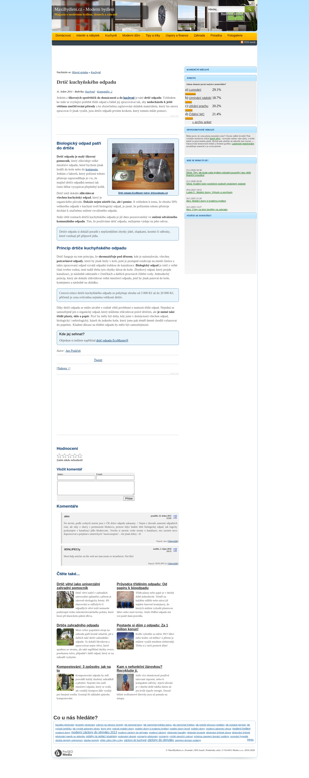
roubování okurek (127, 739)
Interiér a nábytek (88, 35)
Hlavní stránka (80, 72)
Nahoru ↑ (63, 368)
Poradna (216, 35)
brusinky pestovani (85, 727)
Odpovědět (173, 544)
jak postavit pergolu (236, 727)
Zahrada (199, 35)
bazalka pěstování (64, 727)
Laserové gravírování (243, 143)
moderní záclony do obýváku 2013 (94, 735)
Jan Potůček (73, 350)
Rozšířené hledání (232, 13)
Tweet (98, 360)
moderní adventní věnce (218, 731)
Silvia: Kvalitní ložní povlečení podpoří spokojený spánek (215, 183)
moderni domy (62, 735)
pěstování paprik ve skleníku (70, 739)
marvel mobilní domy (123, 731)
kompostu (92, 169)
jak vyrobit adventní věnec (86, 731)
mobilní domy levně (180, 731)
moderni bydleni (241, 731)
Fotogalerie (234, 35)
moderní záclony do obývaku (133, 735)
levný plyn (215, 138)
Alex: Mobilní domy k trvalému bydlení (206, 201)
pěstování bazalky (176, 735)
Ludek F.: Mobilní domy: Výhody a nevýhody (209, 192)
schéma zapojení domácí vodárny (211, 739)
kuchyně (129, 97)
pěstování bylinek (241, 735)
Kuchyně (111, 35)
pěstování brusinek (196, 735)
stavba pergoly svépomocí (69, 743)
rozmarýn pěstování (147, 739)
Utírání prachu (198, 106)
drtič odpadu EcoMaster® (112, 340)
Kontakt (188, 752)
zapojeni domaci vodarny (188, 743)
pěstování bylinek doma (218, 735)
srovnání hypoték (239, 739)
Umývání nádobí (200, 98)
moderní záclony (157, 735)
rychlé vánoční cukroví (181, 739)
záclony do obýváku (161, 742)
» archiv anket (202, 122)
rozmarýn (164, 739)
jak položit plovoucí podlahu (210, 727)
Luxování (195, 89)
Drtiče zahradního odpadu (78, 628)
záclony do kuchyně (135, 742)
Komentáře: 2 (104, 91)
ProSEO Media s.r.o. (234, 752)
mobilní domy (198, 731)
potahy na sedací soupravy (101, 738)
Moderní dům (131, 35)
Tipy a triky (153, 35)
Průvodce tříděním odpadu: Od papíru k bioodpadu (142, 588)
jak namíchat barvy (133, 727)
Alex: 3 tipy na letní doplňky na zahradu (206, 209)
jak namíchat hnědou (184, 727)
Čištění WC (196, 114)
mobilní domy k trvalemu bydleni (152, 731)
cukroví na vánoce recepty (109, 727)
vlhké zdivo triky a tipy (111, 743)
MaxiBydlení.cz (175, 752)
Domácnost (63, 35)
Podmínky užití (213, 752)
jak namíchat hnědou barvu (157, 727)
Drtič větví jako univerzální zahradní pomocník (78, 588)
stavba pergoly (91, 743)
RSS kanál (249, 42)
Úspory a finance (177, 35)
